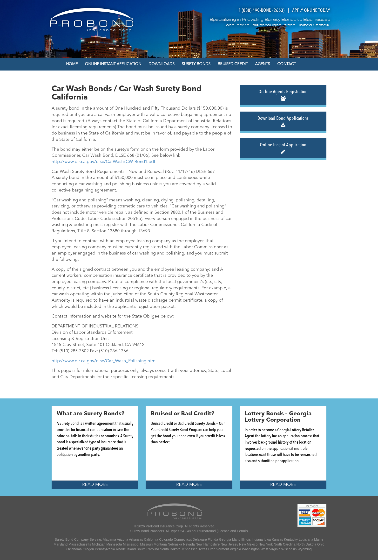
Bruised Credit (233, 64)
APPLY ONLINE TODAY (311, 10)
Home (72, 64)
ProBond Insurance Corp (164, 526)
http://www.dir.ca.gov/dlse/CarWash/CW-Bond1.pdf (103, 162)
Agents (262, 64)
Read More (95, 484)
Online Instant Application (113, 64)
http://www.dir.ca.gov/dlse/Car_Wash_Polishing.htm (103, 361)
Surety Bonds (196, 64)
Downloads (161, 64)
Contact (286, 64)
